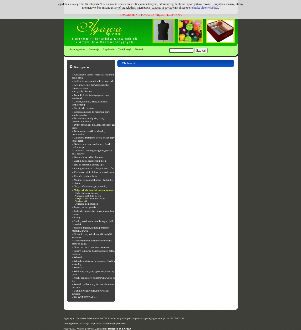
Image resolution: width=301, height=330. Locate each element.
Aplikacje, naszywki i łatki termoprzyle (94, 81)
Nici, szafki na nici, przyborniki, (90, 186)
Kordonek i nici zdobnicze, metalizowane (95, 172)
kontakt (121, 323)
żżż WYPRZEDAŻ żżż (85, 297)
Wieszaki (78, 257)
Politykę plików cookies (204, 7)
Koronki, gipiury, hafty (85, 176)
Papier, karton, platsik (85, 207)
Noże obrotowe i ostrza (86, 193)
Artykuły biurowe (83, 91)
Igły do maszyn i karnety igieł (89, 164)
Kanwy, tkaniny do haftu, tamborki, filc (94, 168)
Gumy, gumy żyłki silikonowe (89, 157)
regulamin (96, 323)
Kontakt (139, 49)
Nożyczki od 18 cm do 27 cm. (90, 198)
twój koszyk (109, 323)
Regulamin (109, 49)
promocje (84, 323)
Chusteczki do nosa (84, 108)
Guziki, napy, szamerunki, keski (90, 161)
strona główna (71, 323)
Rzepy (77, 217)
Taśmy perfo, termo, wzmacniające (91, 247)
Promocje (94, 49)
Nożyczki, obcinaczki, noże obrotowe (93, 190)
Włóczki (78, 267)
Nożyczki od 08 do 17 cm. (88, 196)
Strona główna (77, 49)
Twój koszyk (125, 49)
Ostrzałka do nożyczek (86, 203)
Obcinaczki (81, 201)
